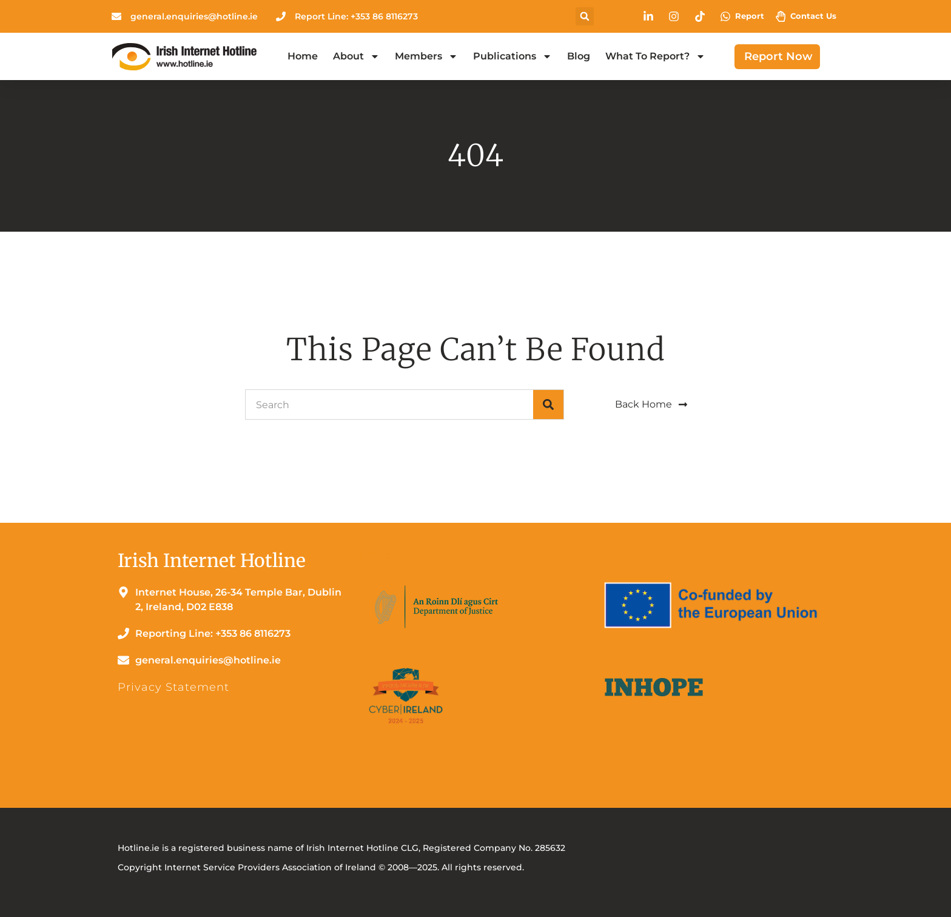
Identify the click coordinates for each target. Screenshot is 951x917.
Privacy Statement (173, 687)
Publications (512, 56)
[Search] (548, 404)
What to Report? (655, 56)
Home (302, 56)
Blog (578, 56)
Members (426, 56)
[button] (585, 16)
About (356, 56)
